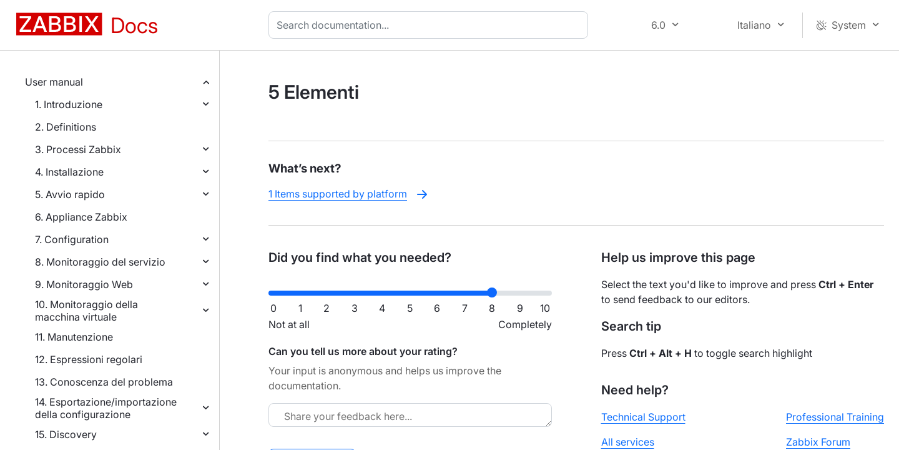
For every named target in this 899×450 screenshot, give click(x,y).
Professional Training (835, 417)
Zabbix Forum (818, 442)
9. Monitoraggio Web (84, 284)
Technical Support (643, 417)
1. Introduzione (68, 104)
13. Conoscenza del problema (104, 382)
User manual (54, 82)
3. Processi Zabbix (78, 149)
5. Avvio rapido (70, 194)
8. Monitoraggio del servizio (100, 262)
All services (627, 442)
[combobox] (430, 25)
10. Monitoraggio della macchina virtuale (86, 310)
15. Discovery (66, 434)
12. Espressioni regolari (88, 359)
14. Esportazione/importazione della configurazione (106, 408)
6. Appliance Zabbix (81, 217)
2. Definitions (65, 127)
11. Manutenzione (74, 337)
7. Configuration (72, 239)
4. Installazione (69, 172)
